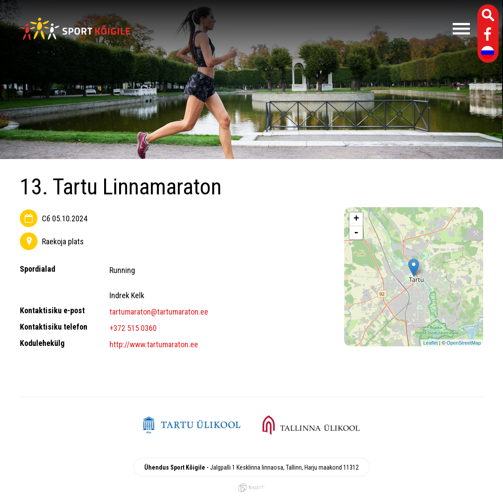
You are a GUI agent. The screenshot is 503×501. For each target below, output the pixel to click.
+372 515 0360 (133, 328)
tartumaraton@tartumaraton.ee (158, 311)
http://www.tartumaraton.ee (153, 344)
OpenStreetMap (464, 342)
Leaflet (430, 342)
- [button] (356, 232)
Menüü (304, 28)
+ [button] (356, 219)
